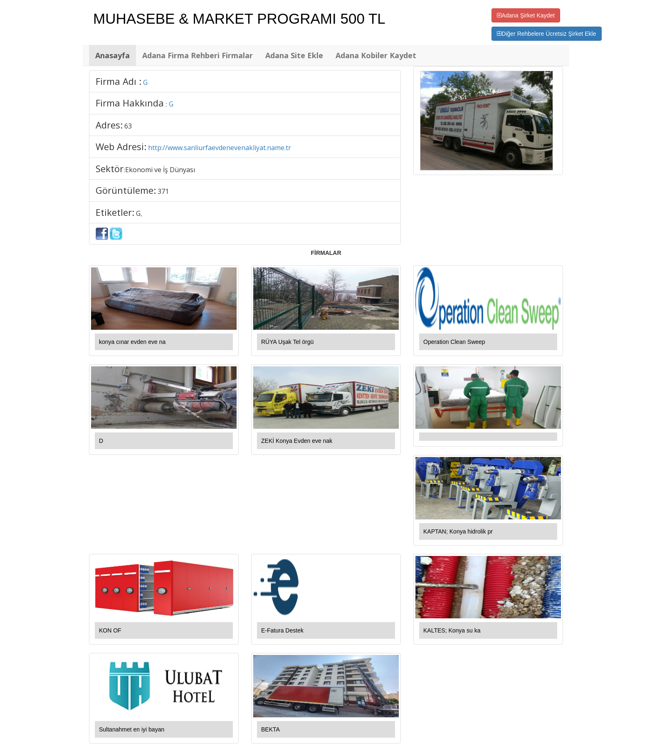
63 (128, 126)
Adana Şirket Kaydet (526, 15)
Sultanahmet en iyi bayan (131, 729)
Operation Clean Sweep (454, 341)
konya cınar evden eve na (132, 341)
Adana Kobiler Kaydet (376, 55)
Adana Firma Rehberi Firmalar (197, 55)
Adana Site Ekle (294, 55)
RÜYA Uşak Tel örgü (287, 341)
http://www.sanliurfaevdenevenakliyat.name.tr (219, 147)
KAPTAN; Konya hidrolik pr (458, 531)
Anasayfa (112, 55)
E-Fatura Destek (282, 630)
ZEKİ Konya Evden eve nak (296, 440)
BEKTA (270, 729)
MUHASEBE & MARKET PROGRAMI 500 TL (239, 18)
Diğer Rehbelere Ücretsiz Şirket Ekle (546, 33)
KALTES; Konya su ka (451, 630)
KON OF (110, 630)
